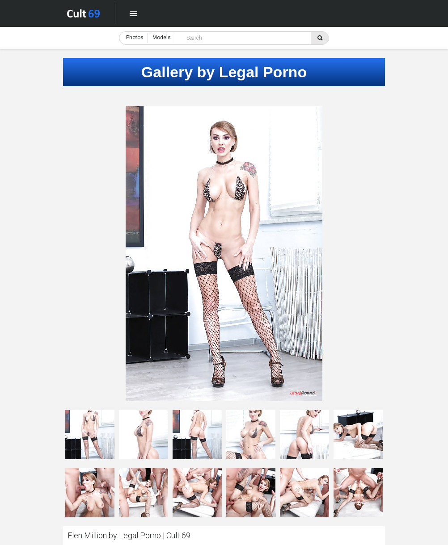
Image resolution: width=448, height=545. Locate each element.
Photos (135, 37)
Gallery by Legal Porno (224, 71)
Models (161, 37)
